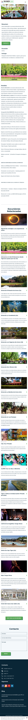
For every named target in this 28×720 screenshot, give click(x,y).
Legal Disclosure (8, 715)
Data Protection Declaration (17, 715)
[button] (25, 2)
